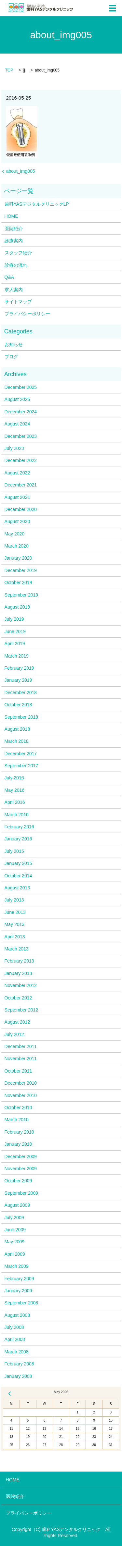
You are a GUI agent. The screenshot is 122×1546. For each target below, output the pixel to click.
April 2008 (15, 1339)
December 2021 (21, 484)
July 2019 (14, 619)
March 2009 (17, 1266)
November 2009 (21, 1168)
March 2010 (17, 1119)
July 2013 (14, 899)
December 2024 (21, 411)
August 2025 (17, 399)
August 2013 (17, 887)
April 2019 (15, 643)
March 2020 (17, 546)
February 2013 (19, 961)
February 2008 (19, 1363)
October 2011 (18, 1071)
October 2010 (18, 1107)
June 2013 (15, 912)
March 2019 (17, 656)
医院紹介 (14, 228)
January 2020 (18, 558)
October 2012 (18, 997)
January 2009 (18, 1290)
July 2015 (14, 851)
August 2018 (17, 729)
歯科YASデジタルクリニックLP (37, 204)
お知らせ (14, 344)
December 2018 (21, 692)
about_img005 (20, 171)
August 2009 (17, 1205)
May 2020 (14, 533)
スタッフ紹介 (18, 252)
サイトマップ (18, 301)
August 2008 (17, 1315)
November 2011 (21, 1058)
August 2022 (17, 472)
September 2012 (21, 1009)
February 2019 (19, 668)
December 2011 (21, 1046)
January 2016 (18, 838)
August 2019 (17, 607)
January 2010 (18, 1144)
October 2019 (18, 582)
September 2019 (21, 595)
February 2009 (19, 1278)
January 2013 (18, 973)
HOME (11, 216)
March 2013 (17, 948)
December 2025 (21, 387)
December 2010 (21, 1083)
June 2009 (15, 1229)
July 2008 (14, 1327)
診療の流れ (16, 265)
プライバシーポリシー (27, 313)
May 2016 (14, 790)
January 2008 (18, 1376)
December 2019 (21, 570)
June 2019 (15, 631)
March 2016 (17, 814)
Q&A (9, 277)
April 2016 (15, 802)
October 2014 (18, 875)
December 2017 (21, 753)
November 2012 (21, 985)
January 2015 (18, 863)
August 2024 (17, 423)
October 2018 (18, 704)
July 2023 (14, 448)
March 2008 (17, 1351)
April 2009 (15, 1254)
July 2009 (14, 1217)
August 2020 (17, 521)
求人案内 (14, 289)
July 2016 (14, 777)
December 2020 (21, 509)
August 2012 (17, 1022)
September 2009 (21, 1193)
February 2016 (19, 826)
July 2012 (14, 1034)
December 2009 (21, 1156)
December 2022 (21, 460)
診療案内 (14, 240)
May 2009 (14, 1241)
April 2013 (15, 936)
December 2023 (21, 436)
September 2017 (21, 765)
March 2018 (17, 741)
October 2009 (18, 1180)
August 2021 (17, 497)
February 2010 (19, 1132)
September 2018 (21, 717)
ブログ (11, 356)
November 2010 (21, 1095)
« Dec (10, 1393)
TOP (9, 70)
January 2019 (18, 680)
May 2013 (14, 924)
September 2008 (21, 1302)
